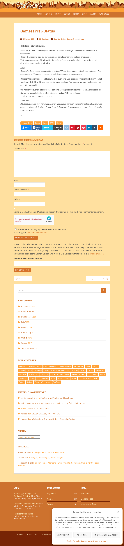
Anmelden (85, 493)
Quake (75, 39)
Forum (58, 14)
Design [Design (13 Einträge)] (95, 366)
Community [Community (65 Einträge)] (53, 366)
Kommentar (20, 148)
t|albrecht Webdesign (23, 513)
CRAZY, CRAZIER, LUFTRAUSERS (46, 413)
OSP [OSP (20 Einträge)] (89, 374)
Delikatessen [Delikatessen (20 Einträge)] (78, 366)
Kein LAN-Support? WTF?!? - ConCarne (38, 403)
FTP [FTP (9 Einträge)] (68, 370)
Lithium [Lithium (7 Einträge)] (60, 374)
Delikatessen (27, 316)
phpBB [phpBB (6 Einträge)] (102, 374)
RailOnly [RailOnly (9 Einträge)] (45, 378)
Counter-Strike (59, 39)
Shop (84, 14)
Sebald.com (23, 457)
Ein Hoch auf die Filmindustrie (72, 403)
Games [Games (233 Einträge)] (90, 370)
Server (67, 14)
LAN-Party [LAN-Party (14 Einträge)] (45, 374)
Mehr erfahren (97, 253)
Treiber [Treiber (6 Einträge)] (21, 382)
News (39, 14)
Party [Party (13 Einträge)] (95, 374)
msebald (25, 413)
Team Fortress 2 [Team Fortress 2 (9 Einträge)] (85, 378)
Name (17, 180)
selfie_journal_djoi (29, 398)
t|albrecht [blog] (25, 463)
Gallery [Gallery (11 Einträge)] (82, 370)
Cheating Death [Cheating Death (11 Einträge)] (35, 366)
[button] (118, 512)
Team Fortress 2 (28, 348)
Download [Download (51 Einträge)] (38, 370)
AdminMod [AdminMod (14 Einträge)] (23, 366)
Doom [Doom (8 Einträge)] (29, 370)
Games (69, 39)
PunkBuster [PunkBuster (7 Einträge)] (23, 378)
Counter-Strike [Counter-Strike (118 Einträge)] (65, 366)
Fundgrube (104, 14)
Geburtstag (26, 332)
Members (48, 14)
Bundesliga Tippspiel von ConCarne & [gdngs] (25, 494)
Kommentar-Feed (88, 504)
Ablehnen (82, 535)
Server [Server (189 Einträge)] (60, 378)
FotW (23, 322)
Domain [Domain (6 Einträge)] (22, 370)
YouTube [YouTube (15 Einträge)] (56, 382)
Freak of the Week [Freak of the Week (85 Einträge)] (58, 370)
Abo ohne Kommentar (37, 232)
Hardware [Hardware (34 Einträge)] (22, 374)
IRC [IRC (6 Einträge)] (37, 374)
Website (17, 199)
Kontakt (19, 535)
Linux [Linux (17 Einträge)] (53, 374)
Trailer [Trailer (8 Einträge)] (95, 378)
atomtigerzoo (24, 452)
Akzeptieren (63, 535)
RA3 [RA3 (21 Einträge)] (38, 378)
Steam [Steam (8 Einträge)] (73, 378)
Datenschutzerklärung (89, 541)
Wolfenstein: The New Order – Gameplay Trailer (53, 419)
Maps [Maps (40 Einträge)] (67, 374)
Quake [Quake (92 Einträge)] (32, 378)
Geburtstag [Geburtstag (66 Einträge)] (100, 370)
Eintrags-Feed (87, 499)
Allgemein (25, 306)
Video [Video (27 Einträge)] (37, 382)
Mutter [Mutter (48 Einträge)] (74, 374)
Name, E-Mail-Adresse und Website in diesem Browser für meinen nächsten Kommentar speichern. (59, 212)
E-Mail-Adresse (21, 189)
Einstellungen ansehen (105, 535)
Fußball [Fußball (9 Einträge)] (75, 370)
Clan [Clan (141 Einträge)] (45, 366)
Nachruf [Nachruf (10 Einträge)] (82, 374)
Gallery (92, 14)
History (76, 14)
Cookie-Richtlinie (73, 541)
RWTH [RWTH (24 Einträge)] (53, 378)
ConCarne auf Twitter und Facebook (56, 398)
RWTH (52, 123)
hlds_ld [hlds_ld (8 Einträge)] (31, 374)
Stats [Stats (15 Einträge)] (67, 378)
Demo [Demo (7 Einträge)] (88, 366)
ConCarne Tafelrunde (39, 408)
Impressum (103, 541)
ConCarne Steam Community (27, 503)
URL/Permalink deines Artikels (28, 258)
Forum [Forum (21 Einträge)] (46, 370)
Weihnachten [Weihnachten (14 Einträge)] (46, 382)
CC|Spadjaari (44, 39)
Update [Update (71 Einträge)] (29, 382)
